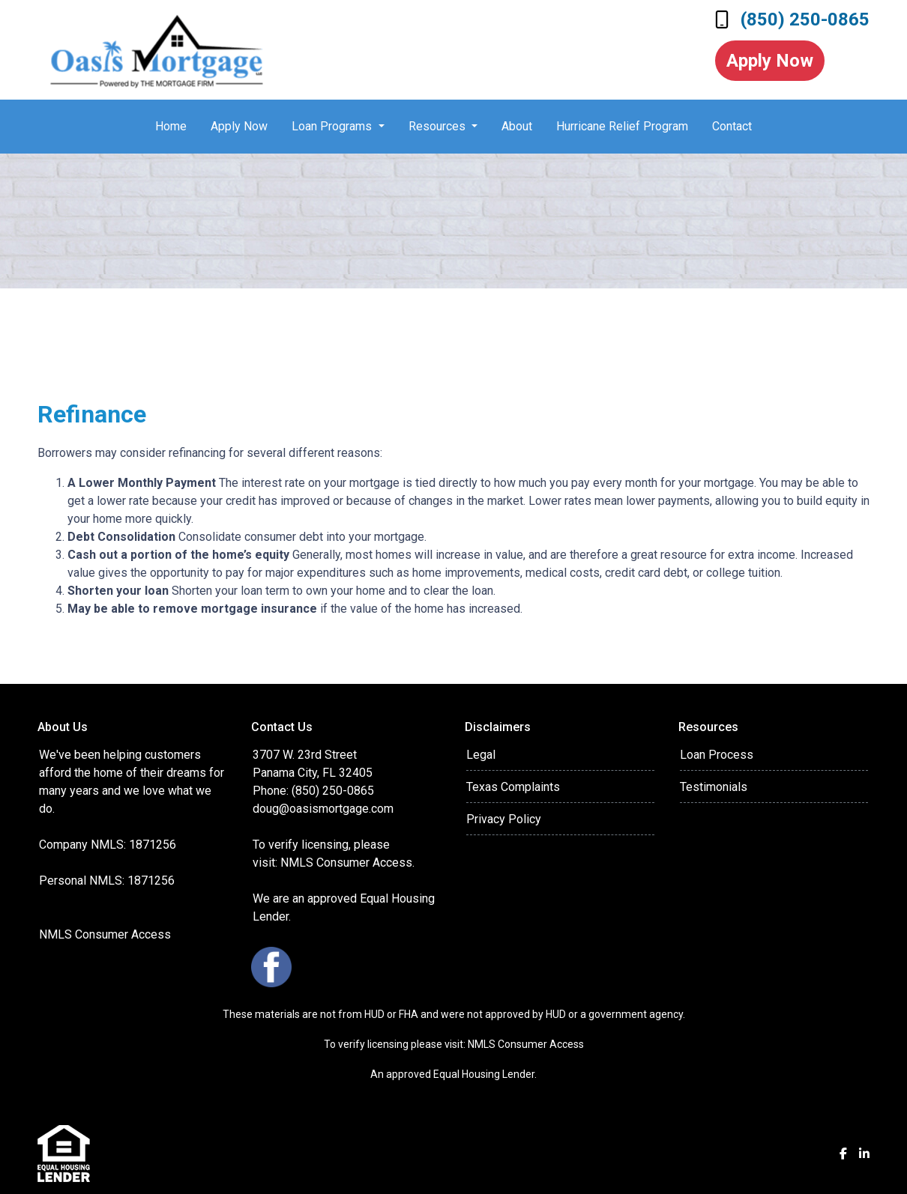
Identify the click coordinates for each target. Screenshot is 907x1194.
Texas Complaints (513, 787)
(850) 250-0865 (792, 19)
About (516, 126)
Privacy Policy (503, 819)
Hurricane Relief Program (622, 126)
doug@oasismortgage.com (323, 808)
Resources (438, 126)
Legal (480, 755)
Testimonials (713, 787)
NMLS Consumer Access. (349, 862)
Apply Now (769, 60)
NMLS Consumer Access (105, 934)
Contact (732, 126)
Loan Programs (333, 126)
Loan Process (716, 755)
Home (171, 126)
